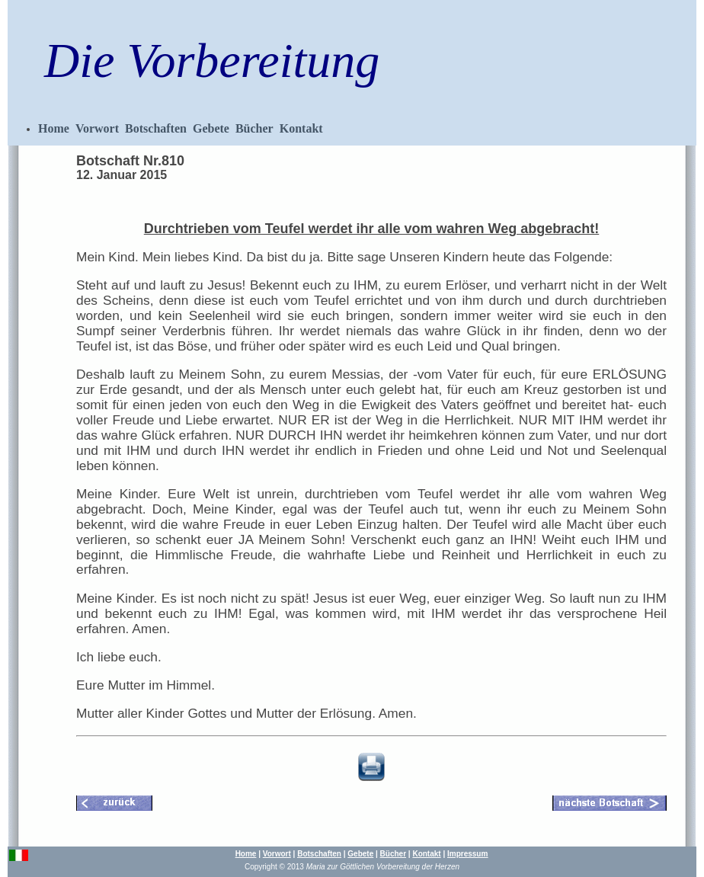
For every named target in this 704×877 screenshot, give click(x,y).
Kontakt (301, 128)
